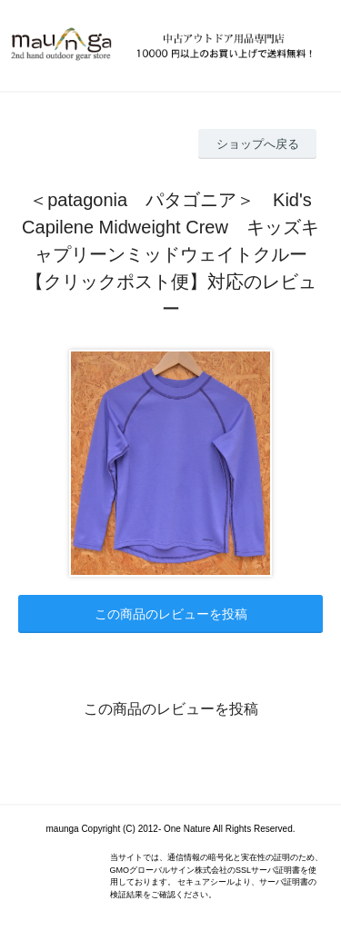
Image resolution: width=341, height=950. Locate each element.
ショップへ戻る (257, 144)
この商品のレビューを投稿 (171, 614)
